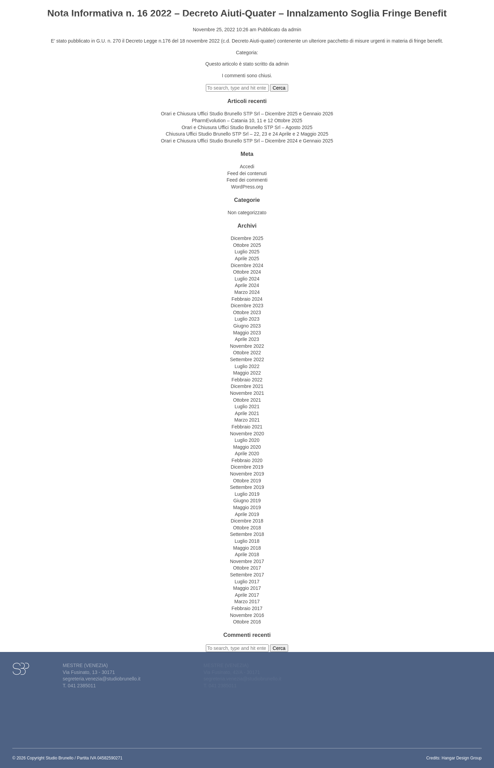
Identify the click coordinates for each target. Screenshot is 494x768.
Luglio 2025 (247, 251)
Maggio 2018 (247, 548)
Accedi (247, 166)
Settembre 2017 (247, 574)
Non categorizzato (247, 212)
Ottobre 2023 (247, 312)
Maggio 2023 (247, 332)
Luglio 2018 (247, 541)
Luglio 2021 (247, 406)
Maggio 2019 (247, 507)
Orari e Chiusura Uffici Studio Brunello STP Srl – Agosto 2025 (247, 127)
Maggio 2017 (247, 588)
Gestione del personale (411, 13)
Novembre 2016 (247, 615)
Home (43, 13)
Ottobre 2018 (247, 527)
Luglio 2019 (247, 494)
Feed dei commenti (246, 180)
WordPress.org (247, 187)
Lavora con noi (459, 13)
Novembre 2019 (247, 474)
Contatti (194, 13)
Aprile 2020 (247, 453)
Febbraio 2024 (247, 299)
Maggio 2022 (247, 373)
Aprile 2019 (247, 514)
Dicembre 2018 (247, 521)
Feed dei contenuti (247, 173)
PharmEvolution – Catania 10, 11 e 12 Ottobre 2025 (247, 120)
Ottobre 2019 (247, 480)
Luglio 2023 (247, 319)
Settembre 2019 (247, 487)
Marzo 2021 (247, 420)
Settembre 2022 (247, 359)
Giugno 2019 (247, 500)
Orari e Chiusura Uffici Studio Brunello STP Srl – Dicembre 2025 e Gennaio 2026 (247, 113)
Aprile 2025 (247, 258)
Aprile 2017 (247, 595)
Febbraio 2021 (247, 426)
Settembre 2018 (247, 534)
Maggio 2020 (247, 447)
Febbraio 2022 (247, 379)
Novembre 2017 (247, 561)
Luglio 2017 (247, 581)
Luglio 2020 (247, 440)
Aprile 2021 (247, 413)
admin (294, 29)
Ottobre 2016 (247, 621)
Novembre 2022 (247, 346)
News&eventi (160, 13)
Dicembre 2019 (247, 467)
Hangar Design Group (462, 758)
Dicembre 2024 (247, 265)
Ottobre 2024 (247, 272)
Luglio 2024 (247, 279)
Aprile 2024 (247, 285)
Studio (67, 13)
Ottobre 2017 (247, 568)
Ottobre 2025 (247, 245)
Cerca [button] (279, 88)
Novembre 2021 (247, 393)
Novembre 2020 (247, 433)
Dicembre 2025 (247, 238)
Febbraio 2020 (247, 460)
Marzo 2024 (247, 292)
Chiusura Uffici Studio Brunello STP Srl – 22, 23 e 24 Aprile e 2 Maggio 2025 (247, 134)
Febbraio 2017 (247, 608)
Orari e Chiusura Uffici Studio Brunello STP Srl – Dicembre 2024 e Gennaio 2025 (247, 141)
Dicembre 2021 (247, 386)
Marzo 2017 (247, 601)
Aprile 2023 (247, 339)
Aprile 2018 (247, 554)
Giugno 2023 (247, 326)
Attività (95, 13)
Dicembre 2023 (247, 305)
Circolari (125, 13)
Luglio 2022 (247, 366)
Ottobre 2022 (247, 352)
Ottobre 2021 (247, 400)
